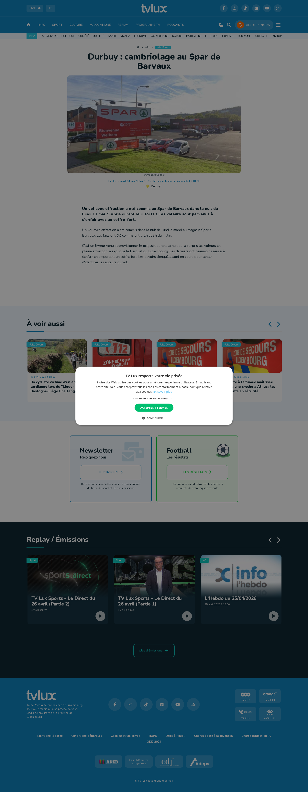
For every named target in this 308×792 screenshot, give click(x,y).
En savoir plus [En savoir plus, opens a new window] (162, 391)
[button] (154, 398)
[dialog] (154, 396)
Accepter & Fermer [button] (154, 407)
